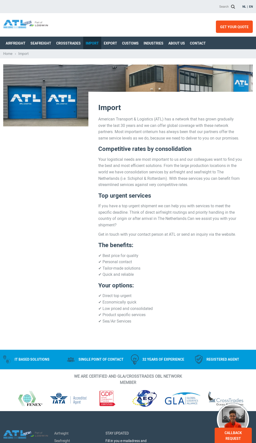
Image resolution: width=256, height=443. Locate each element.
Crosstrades (68, 43)
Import (92, 43)
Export (110, 43)
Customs (130, 43)
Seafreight (40, 43)
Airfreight (16, 43)
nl (244, 6)
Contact (198, 43)
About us (176, 43)
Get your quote (234, 27)
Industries (153, 43)
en (251, 6)
